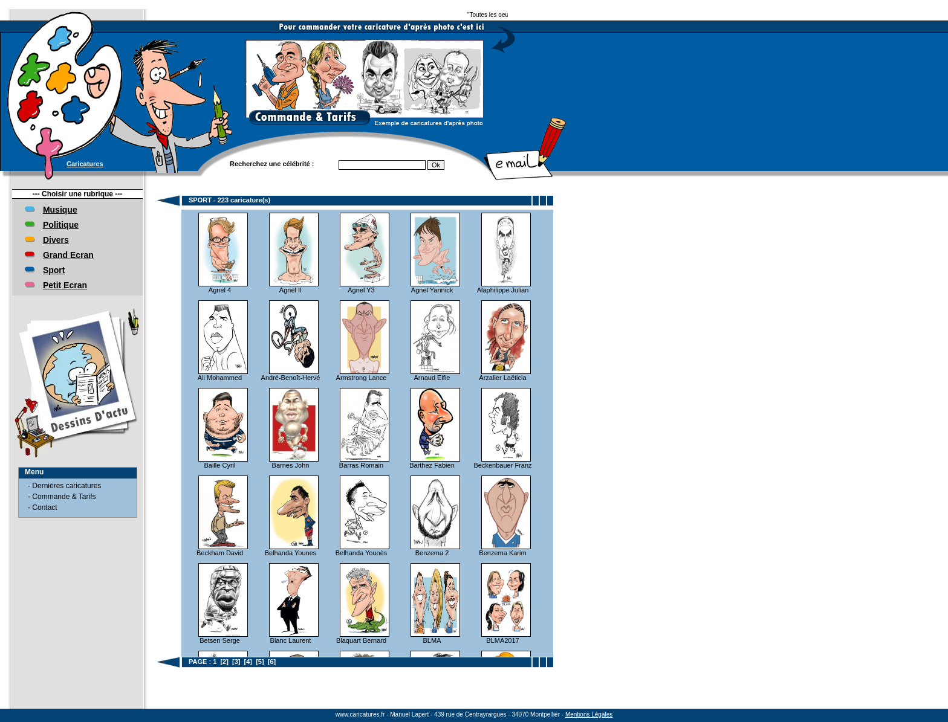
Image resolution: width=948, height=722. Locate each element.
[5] (260, 661)
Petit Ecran (65, 285)
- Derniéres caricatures (64, 486)
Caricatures (85, 163)
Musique (60, 209)
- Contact (42, 507)
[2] (224, 661)
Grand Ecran (68, 255)
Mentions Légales (588, 714)
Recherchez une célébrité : (272, 163)
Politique (61, 225)
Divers (56, 240)
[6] (272, 661)
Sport (54, 270)
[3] (236, 661)
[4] (248, 661)
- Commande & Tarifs (62, 496)
